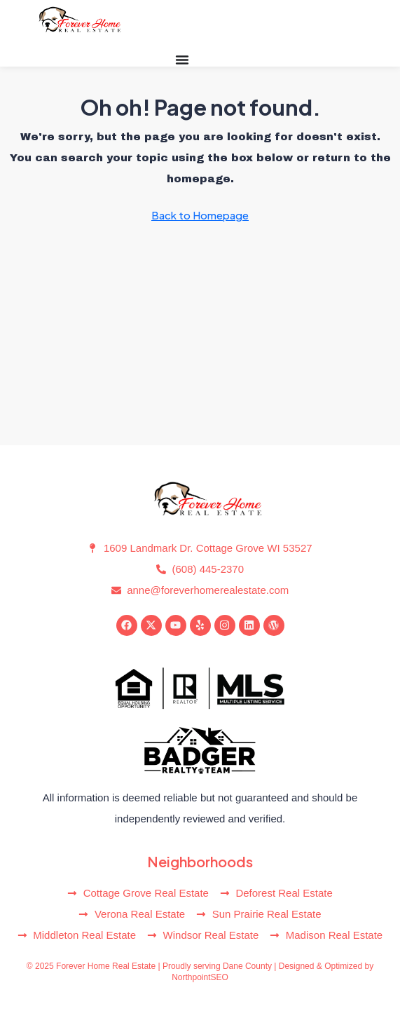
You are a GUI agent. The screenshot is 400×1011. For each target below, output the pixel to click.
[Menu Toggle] (182, 60)
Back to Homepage (200, 215)
